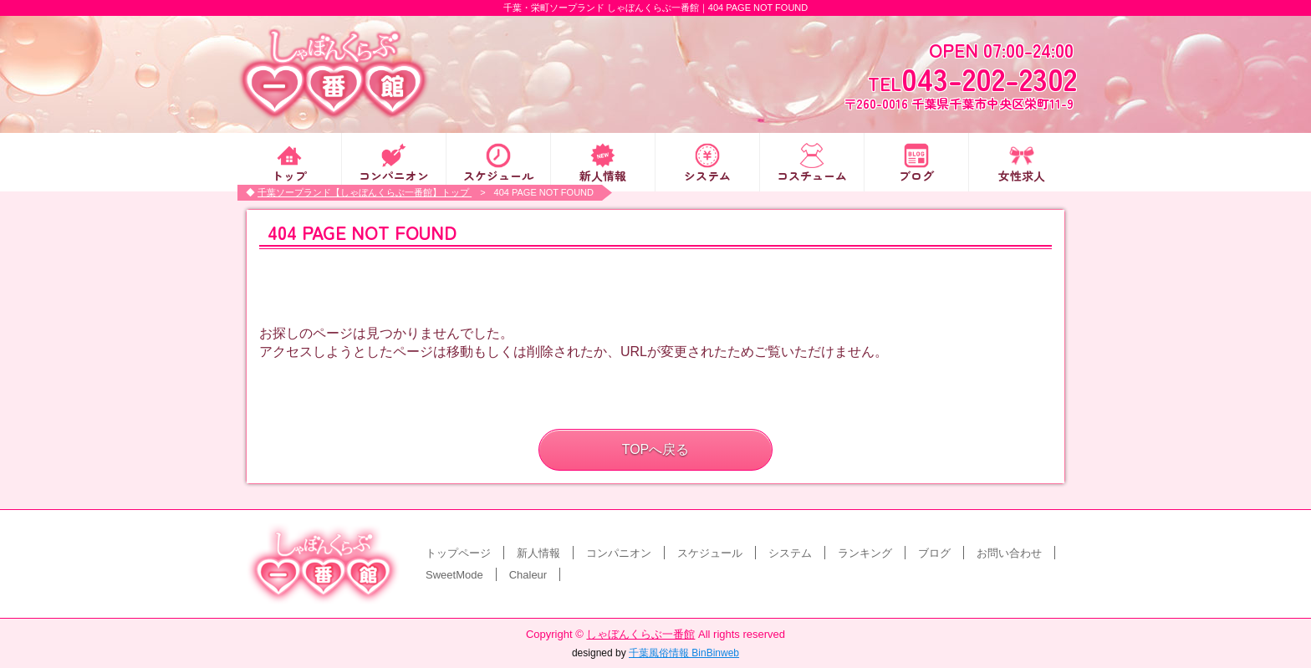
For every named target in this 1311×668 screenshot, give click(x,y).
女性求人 (1021, 174)
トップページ (458, 553)
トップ (289, 174)
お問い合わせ (1009, 553)
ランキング (865, 553)
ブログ (916, 174)
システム (707, 174)
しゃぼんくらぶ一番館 (640, 634)
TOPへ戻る (656, 449)
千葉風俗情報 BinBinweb (684, 653)
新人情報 (602, 174)
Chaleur (528, 575)
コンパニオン (394, 174)
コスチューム (812, 174)
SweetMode (454, 575)
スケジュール (498, 174)
